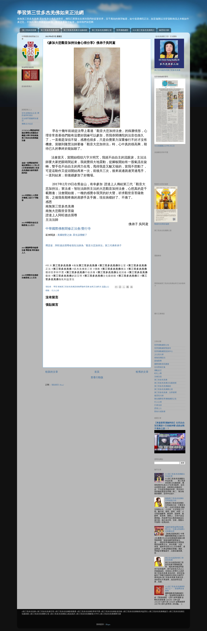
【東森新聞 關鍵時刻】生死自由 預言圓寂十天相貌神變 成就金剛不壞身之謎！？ (169, 425)
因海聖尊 (158, 361)
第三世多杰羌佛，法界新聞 (165, 392)
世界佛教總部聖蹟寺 (162, 348)
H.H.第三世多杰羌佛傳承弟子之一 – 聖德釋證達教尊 (175, 589)
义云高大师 (159, 355)
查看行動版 (97, 377)
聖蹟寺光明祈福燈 (161, 224)
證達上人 (158, 408)
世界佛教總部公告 (161, 345)
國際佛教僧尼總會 (161, 364)
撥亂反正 (158, 370)
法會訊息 (158, 377)
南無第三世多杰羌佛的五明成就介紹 (174, 499)
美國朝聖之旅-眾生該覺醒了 (72, 234)
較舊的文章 (142, 371)
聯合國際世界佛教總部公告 (165, 399)
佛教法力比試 (27, 124)
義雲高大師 (164, 30)
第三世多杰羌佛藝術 (162, 386)
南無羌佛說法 (159, 358)
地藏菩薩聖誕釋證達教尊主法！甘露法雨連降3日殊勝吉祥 (174, 529)
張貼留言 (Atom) (57, 385)
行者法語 (158, 405)
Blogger (108, 624)
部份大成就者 (159, 411)
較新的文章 (51, 371)
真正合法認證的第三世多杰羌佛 (167, 70)
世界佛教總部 (122, 30)
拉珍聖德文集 (159, 367)
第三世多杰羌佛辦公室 (102, 30)
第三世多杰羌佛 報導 (50, 30)
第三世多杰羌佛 (29, 30)
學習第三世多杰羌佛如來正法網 (50, 12)
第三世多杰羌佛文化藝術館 (75, 30)
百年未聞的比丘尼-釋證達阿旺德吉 (30, 114)
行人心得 (55, 291)
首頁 (96, 371)
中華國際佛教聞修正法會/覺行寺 (68, 228)
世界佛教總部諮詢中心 (163, 351)
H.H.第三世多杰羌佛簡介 (144, 30)
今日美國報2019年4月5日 (164, 146)
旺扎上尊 (158, 373)
